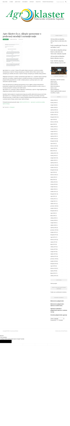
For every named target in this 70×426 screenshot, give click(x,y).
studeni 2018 (53, 261)
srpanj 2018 (53, 270)
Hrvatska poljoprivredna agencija (59, 315)
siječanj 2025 (53, 136)
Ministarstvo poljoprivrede (57, 301)
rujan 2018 (53, 266)
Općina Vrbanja (54, 83)
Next (66, 70)
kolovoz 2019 (53, 239)
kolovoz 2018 (53, 268)
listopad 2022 (53, 170)
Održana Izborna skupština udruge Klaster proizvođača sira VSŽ (59, 40)
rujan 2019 (53, 237)
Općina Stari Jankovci (55, 86)
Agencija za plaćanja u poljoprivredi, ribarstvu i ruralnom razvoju (59, 310)
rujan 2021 (53, 196)
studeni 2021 (53, 191)
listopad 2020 (53, 210)
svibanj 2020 (53, 218)
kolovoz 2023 (53, 146)
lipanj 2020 (53, 215)
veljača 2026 (53, 107)
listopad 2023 (53, 141)
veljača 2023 (53, 160)
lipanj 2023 (53, 150)
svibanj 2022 (53, 182)
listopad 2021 (53, 194)
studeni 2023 (53, 138)
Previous (51, 70)
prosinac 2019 (54, 230)
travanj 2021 (53, 198)
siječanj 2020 (53, 227)
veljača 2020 (53, 225)
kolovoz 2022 (53, 174)
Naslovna (5, 1)
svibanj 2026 (53, 100)
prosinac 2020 (54, 206)
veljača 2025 (53, 133)
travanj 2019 (53, 249)
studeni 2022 (53, 167)
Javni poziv (17, 1)
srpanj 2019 (53, 242)
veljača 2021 (53, 203)
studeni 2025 (53, 114)
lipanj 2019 (53, 244)
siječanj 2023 (53, 162)
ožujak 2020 (53, 222)
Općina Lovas (54, 88)
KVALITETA (38, 1)
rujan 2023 (53, 143)
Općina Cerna (53, 81)
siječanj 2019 (53, 256)
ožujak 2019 (53, 251)
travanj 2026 (53, 102)
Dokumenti (25, 1)
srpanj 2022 (53, 177)
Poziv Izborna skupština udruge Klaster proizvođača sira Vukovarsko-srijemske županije (58, 51)
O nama (11, 1)
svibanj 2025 (53, 126)
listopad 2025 (53, 117)
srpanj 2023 (53, 148)
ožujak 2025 (53, 131)
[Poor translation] (8, 341)
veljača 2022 (53, 189)
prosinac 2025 (54, 112)
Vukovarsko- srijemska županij (57, 79)
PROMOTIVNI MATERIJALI (48, 1)
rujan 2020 (53, 213)
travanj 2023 (53, 155)
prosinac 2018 (54, 258)
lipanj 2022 (53, 179)
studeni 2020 (53, 208)
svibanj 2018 (53, 275)
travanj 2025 (53, 129)
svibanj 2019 (53, 246)
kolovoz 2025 (53, 121)
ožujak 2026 (53, 105)
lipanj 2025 (53, 124)
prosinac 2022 (54, 165)
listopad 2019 (53, 234)
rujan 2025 (53, 119)
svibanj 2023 (53, 153)
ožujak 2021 (53, 201)
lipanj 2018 (53, 273)
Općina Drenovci (54, 84)
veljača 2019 (53, 254)
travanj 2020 (53, 220)
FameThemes (64, 331)
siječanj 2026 (53, 109)
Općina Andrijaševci (55, 89)
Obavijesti (5, 39)
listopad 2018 (53, 263)
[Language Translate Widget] (57, 318)
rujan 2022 (53, 172)
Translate (59, 320)
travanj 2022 (53, 184)
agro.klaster (13, 39)
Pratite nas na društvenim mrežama (58, 292)
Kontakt (32, 1)
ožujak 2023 (53, 158)
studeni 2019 (53, 232)
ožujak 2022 (53, 186)
